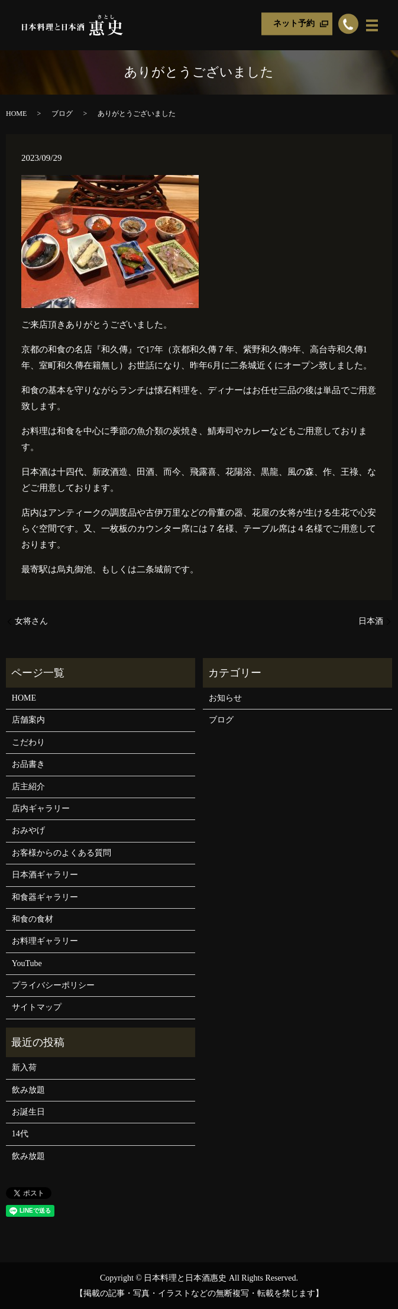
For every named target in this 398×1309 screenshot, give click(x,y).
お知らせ (225, 698)
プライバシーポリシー (53, 985)
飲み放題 (28, 1090)
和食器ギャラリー (45, 897)
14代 (20, 1133)
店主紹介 (28, 786)
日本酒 (370, 621)
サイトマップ (37, 1007)
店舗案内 (28, 719)
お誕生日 (28, 1111)
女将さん (31, 621)
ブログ (62, 113)
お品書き (28, 764)
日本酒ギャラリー (45, 874)
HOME (16, 113)
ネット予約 (294, 24)
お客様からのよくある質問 (61, 852)
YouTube (27, 963)
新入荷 (24, 1067)
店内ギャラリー (41, 808)
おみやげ (28, 830)
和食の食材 (32, 919)
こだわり (28, 742)
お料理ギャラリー (45, 941)
